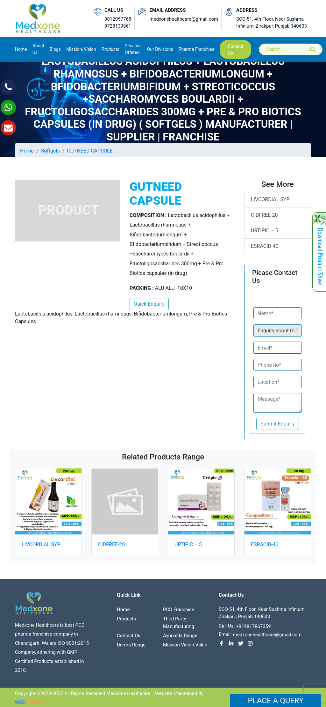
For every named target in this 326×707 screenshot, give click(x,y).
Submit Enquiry (277, 424)
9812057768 (117, 19)
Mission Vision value (185, 647)
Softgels (50, 151)
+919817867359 (253, 628)
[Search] (295, 49)
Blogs (55, 49)
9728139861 (117, 26)
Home (21, 49)
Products (126, 621)
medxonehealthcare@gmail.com (183, 19)
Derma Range (131, 647)
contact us (235, 50)
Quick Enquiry (149, 304)
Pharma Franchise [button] (197, 49)
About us (38, 49)
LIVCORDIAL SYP (270, 199)
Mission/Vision (81, 49)
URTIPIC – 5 (264, 231)
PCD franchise (178, 612)
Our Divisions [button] (160, 49)
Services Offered (133, 49)
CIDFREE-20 (264, 215)
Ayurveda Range (180, 638)
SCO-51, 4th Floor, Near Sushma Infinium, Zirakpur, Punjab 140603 (271, 22)
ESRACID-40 (264, 246)
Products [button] (110, 49)
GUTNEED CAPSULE (89, 151)
